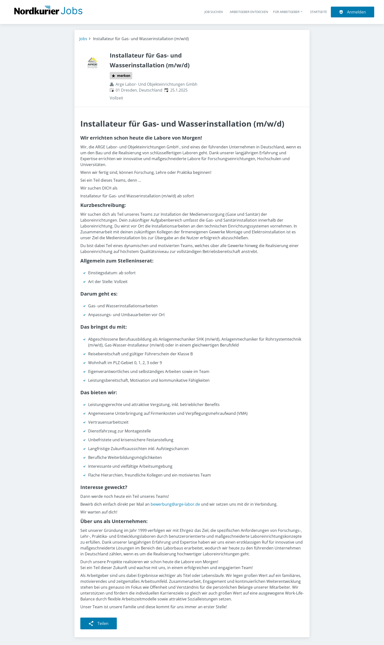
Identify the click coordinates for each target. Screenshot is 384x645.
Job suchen (213, 12)
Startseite (318, 12)
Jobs (83, 38)
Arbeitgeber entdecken (249, 12)
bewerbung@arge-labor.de (175, 504)
